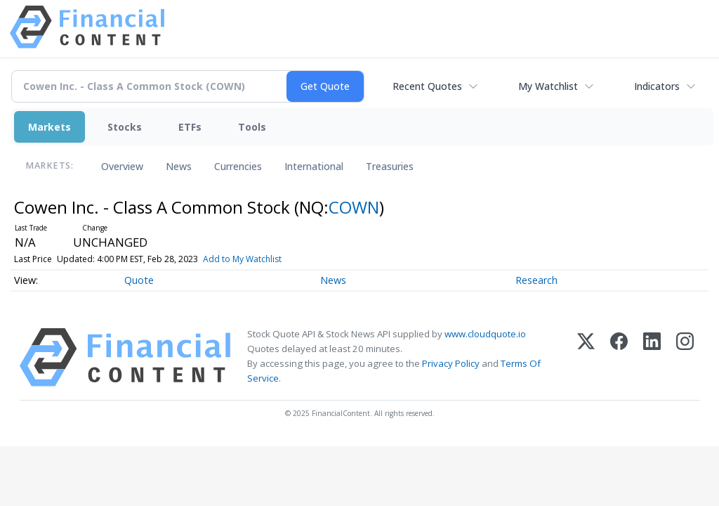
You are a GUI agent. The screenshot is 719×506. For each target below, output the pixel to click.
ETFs (190, 127)
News (179, 166)
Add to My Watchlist (242, 259)
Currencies (238, 166)
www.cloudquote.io (485, 333)
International (313, 166)
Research (536, 280)
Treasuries (390, 166)
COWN (354, 207)
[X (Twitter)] (586, 357)
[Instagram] (685, 357)
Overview (122, 166)
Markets (49, 127)
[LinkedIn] (652, 357)
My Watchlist (548, 86)
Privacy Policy (451, 363)
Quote (139, 280)
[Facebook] (619, 357)
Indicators (657, 86)
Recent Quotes (427, 86)
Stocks (124, 127)
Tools (252, 127)
